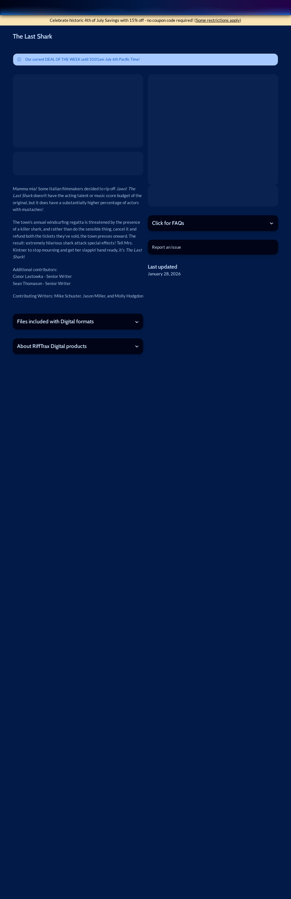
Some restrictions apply (218, 20)
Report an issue (166, 247)
